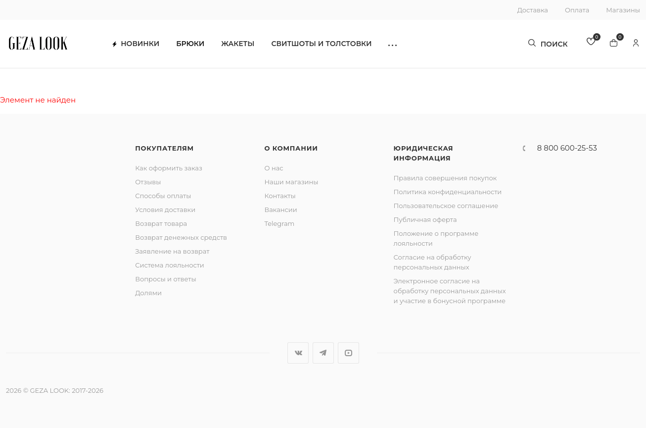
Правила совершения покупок (445, 178)
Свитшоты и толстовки (327, 45)
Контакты (279, 196)
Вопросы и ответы (165, 279)
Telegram (279, 223)
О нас (273, 168)
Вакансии (280, 210)
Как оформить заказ (168, 168)
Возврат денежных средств (181, 237)
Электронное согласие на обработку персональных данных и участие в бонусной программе (450, 291)
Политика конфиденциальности (448, 192)
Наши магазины (291, 182)
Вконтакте (298, 353)
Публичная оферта (425, 219)
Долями (148, 293)
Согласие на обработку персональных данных (432, 262)
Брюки (196, 45)
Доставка (532, 10)
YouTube (348, 353)
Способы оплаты (163, 196)
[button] (398, 45)
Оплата (577, 10)
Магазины (623, 10)
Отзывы (148, 182)
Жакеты (243, 45)
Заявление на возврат (172, 251)
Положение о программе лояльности (436, 238)
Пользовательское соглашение (446, 206)
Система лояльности (169, 265)
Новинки (141, 45)
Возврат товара (161, 223)
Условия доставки (165, 210)
